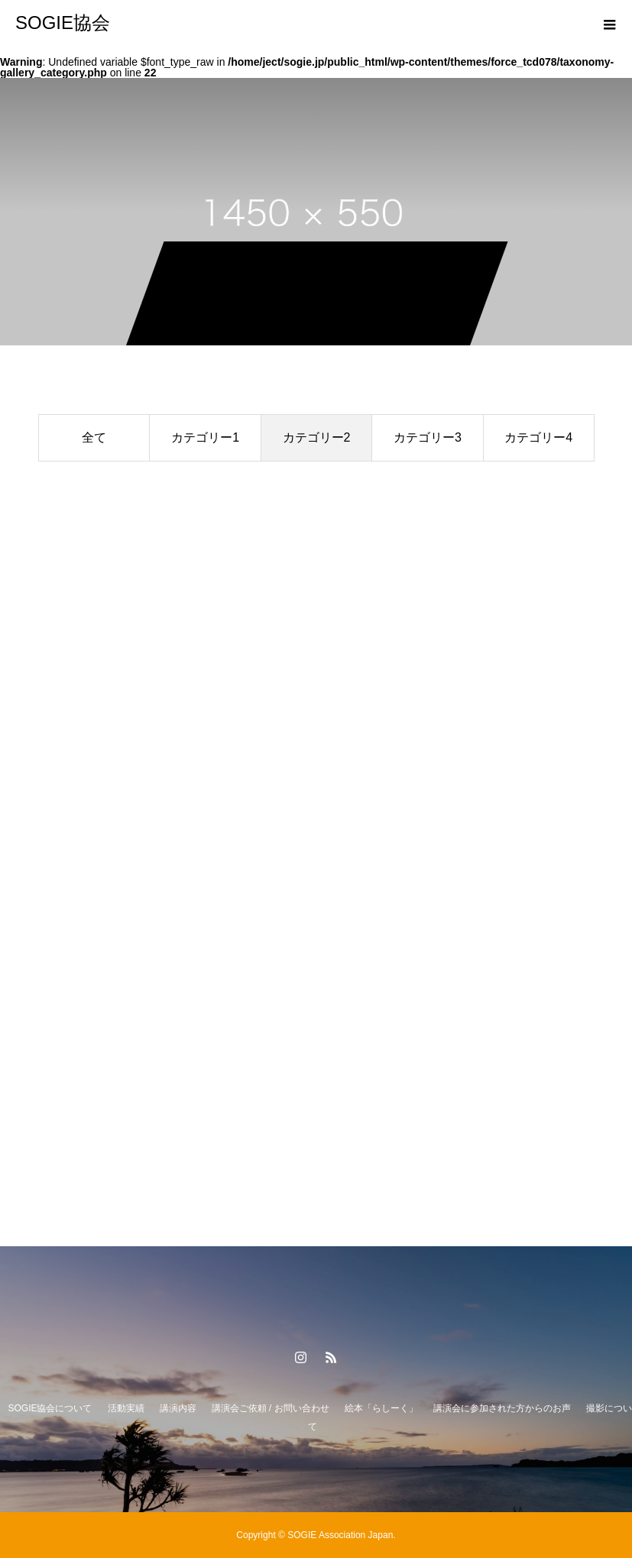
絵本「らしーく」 (381, 1408)
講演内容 (178, 1408)
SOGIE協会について (50, 1408)
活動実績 (126, 1408)
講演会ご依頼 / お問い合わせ (270, 1408)
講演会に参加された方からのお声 (502, 1408)
